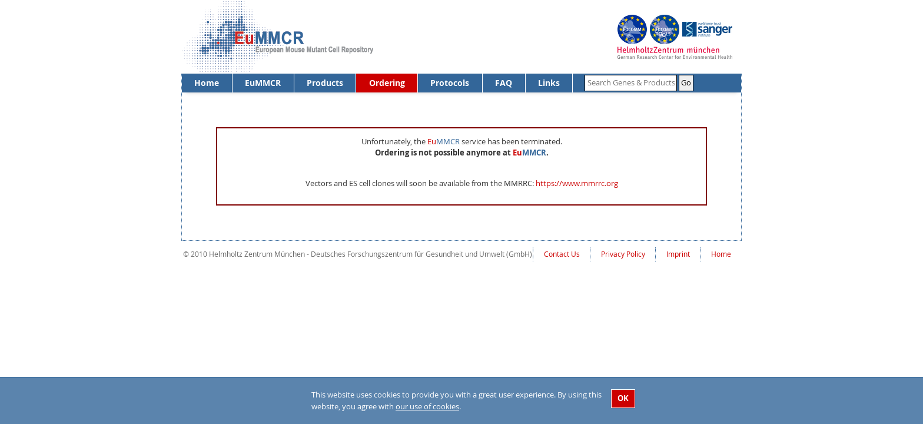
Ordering (387, 82)
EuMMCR (263, 82)
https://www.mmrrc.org (577, 183)
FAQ (503, 82)
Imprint (678, 254)
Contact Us (562, 254)
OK (623, 398)
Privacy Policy (623, 254)
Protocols (449, 82)
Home (206, 82)
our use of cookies (427, 406)
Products (325, 82)
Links (549, 82)
